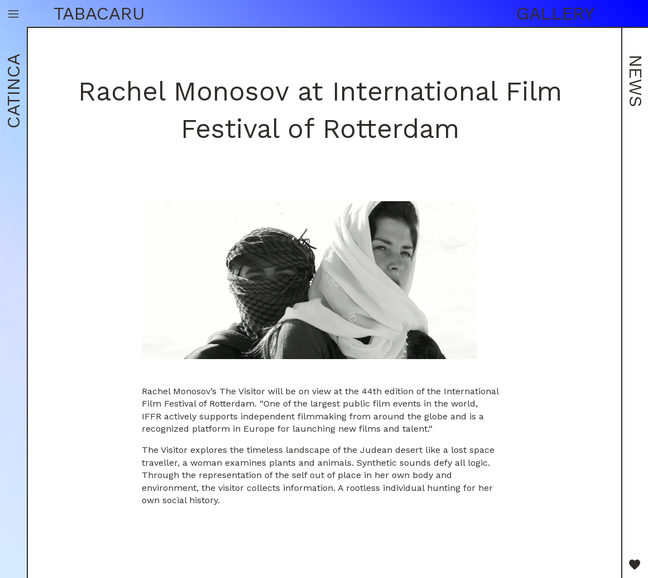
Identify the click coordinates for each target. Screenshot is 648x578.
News (635, 81)
